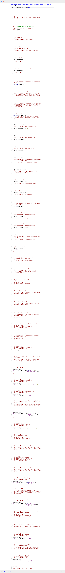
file (29, 7)
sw (45, 4)
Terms (10, 571)
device (48, 4)
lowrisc (19, 4)
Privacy (8, 571)
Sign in (63, 1)
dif (52, 4)
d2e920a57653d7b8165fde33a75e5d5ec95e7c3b (34, 4)
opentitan (23, 4)
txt (61, 571)
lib (50, 4)
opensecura (13, 4)
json (63, 571)
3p (16, 4)
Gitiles (5, 571)
